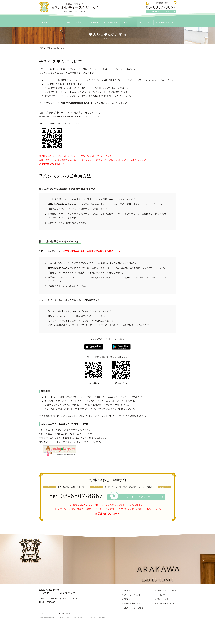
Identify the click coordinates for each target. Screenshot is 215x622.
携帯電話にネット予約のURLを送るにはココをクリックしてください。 (75, 116)
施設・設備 (93, 22)
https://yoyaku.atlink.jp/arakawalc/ (79, 103)
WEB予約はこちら (161, 12)
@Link (73, 416)
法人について (145, 22)
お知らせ (161, 595)
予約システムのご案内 (166, 590)
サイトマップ (67, 613)
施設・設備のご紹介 (132, 603)
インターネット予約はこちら (131, 497)
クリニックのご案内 (61, 22)
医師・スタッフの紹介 (133, 608)
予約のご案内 (128, 22)
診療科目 (79, 22)
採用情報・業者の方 (164, 22)
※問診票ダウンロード (107, 513)
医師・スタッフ (110, 22)
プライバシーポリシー (48, 613)
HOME (44, 22)
